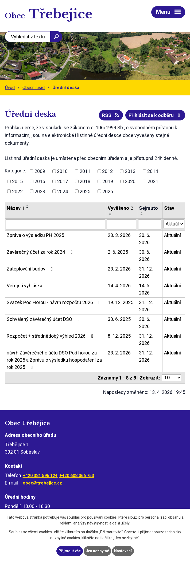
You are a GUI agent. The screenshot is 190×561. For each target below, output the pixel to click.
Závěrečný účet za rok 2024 (41, 252)
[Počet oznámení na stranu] (171, 377)
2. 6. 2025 (118, 252)
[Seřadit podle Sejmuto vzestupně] (142, 213)
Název (16, 208)
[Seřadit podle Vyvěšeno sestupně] (111, 215)
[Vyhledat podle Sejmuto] (149, 224)
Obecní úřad (33, 87)
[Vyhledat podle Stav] (173, 223)
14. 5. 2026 (144, 289)
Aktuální (172, 235)
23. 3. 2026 (119, 235)
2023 (39, 191)
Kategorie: (15, 170)
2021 (153, 181)
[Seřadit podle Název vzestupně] (27, 205)
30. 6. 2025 (119, 319)
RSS (111, 115)
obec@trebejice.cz (42, 483)
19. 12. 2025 (120, 302)
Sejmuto (148, 208)
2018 (85, 181)
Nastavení (123, 551)
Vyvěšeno (120, 208)
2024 (62, 191)
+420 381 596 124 (40, 475)
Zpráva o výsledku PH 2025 (40, 235)
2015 (17, 181)
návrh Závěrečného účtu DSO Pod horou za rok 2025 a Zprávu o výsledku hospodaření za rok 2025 (54, 360)
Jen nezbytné (97, 551)
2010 (62, 171)
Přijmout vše (70, 551)
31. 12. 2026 (146, 272)
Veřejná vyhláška (29, 285)
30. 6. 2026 (144, 238)
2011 (85, 171)
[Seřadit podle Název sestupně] (27, 208)
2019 (107, 181)
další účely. (121, 523)
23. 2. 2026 (119, 269)
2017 (62, 181)
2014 (152, 171)
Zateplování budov (31, 269)
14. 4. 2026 (119, 285)
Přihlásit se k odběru (155, 115)
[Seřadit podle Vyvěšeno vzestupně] (111, 213)
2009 (39, 171)
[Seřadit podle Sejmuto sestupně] (142, 215)
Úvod (10, 87)
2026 (107, 191)
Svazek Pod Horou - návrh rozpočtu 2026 (55, 302)
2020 (130, 181)
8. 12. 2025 (119, 336)
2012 (107, 171)
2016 (39, 181)
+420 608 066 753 (76, 475)
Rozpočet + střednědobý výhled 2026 (51, 336)
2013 (130, 171)
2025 (85, 191)
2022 (17, 191)
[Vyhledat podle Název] (55, 224)
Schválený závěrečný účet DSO (44, 319)
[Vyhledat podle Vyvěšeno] (121, 224)
